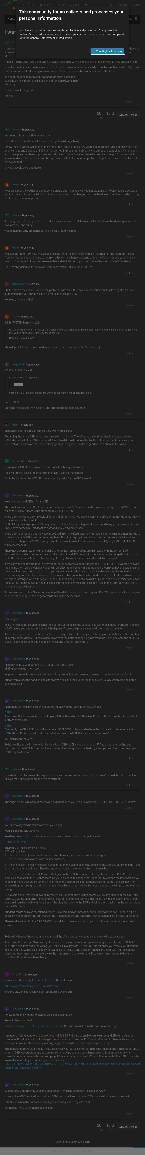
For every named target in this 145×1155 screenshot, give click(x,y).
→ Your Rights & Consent (108, 51)
